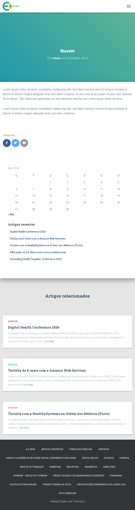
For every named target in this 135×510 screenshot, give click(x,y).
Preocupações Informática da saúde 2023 (101, 484)
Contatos (103, 449)
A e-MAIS (30, 449)
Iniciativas (73, 467)
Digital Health (90, 458)
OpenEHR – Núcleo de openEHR (30, 475)
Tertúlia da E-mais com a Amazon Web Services (38, 238)
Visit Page (10, 124)
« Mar (11, 214)
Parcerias (116, 475)
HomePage (55, 467)
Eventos (13, 321)
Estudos (109, 458)
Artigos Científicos (52, 449)
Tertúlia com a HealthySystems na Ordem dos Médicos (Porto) (46, 245)
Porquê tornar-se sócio (57, 484)
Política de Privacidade (23, 484)
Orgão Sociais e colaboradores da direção (78, 475)
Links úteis (109, 467)
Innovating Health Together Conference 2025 (36, 259)
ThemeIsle (79, 501)
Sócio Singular (67, 493)
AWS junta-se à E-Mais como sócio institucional (38, 252)
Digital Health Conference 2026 (28, 231)
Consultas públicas (80, 449)
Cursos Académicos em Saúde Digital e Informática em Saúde (41, 458)
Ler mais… (50, 341)
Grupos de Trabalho (31, 467)
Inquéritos (91, 467)
